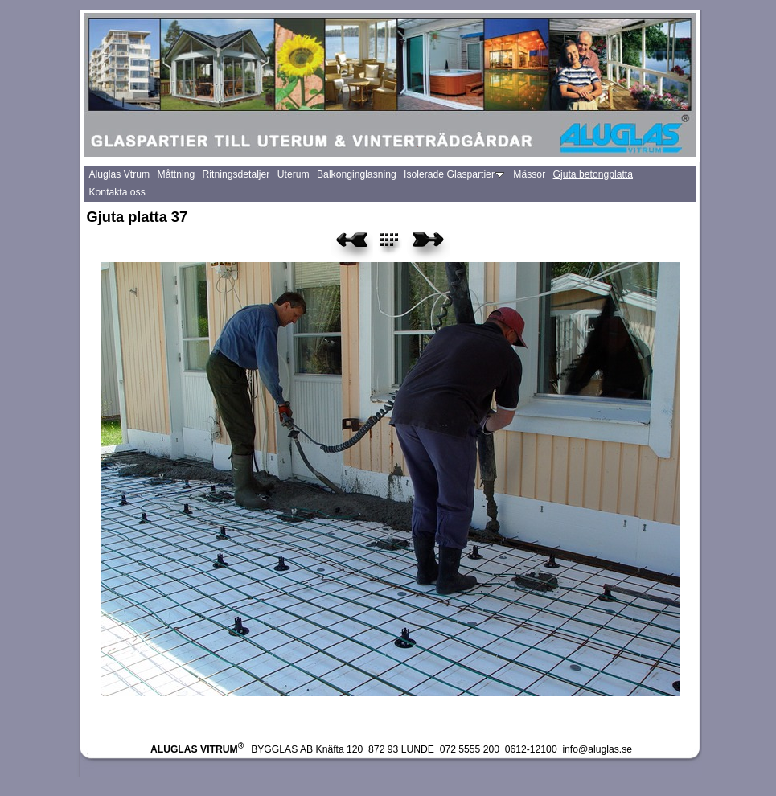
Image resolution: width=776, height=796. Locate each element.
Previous (352, 245)
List (398, 245)
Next (428, 245)
